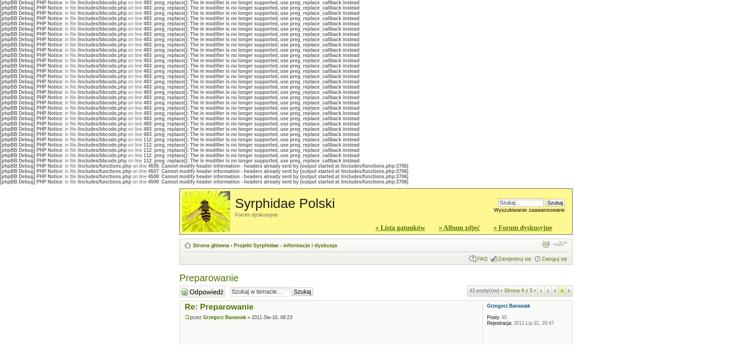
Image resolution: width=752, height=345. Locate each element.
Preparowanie (208, 278)
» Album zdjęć (459, 227)
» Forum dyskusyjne (523, 227)
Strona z (518, 290)
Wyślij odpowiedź (202, 292)
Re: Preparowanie (219, 306)
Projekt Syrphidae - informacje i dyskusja (285, 245)
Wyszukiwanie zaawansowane (529, 210)
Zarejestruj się (514, 259)
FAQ (482, 259)
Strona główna (211, 245)
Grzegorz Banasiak (224, 317)
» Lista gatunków (400, 227)
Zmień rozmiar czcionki (560, 243)
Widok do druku (545, 243)
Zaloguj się (554, 259)
